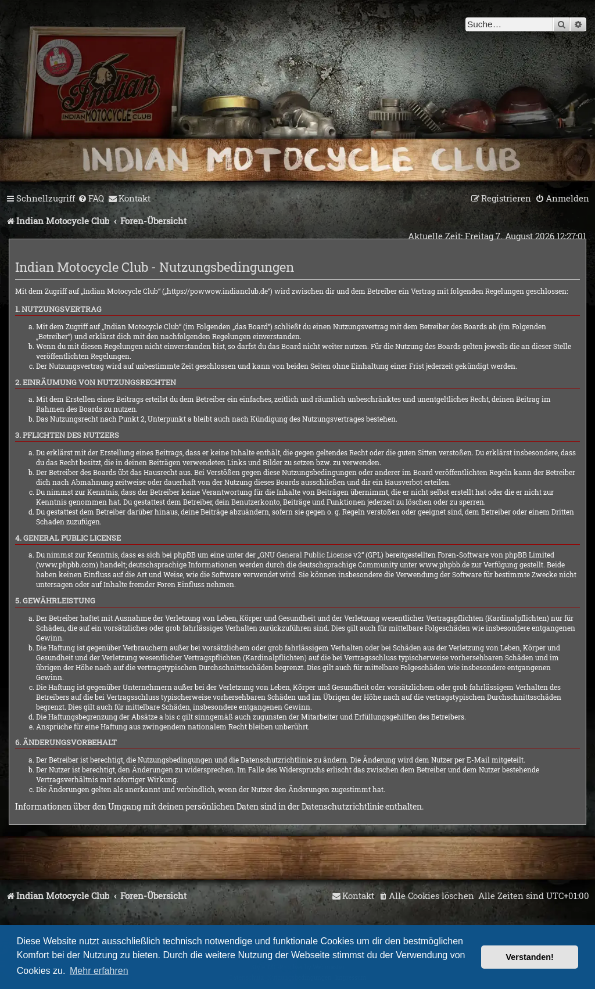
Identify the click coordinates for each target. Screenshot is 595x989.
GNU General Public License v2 (310, 554)
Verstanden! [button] (530, 957)
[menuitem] (91, 198)
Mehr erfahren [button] (99, 971)
